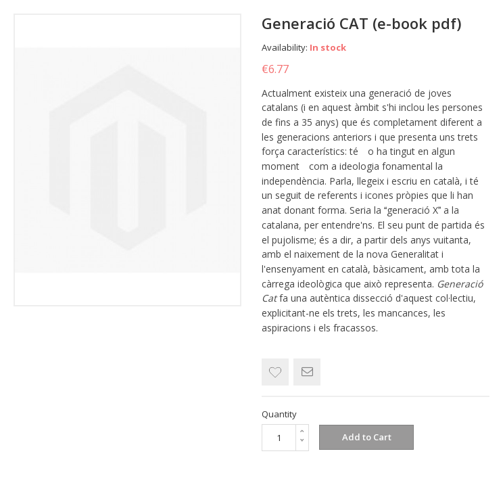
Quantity (279, 414)
